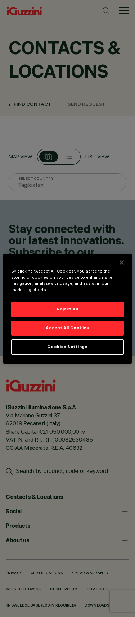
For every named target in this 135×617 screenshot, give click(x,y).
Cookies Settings (67, 346)
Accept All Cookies (67, 327)
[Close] (122, 262)
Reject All (67, 309)
